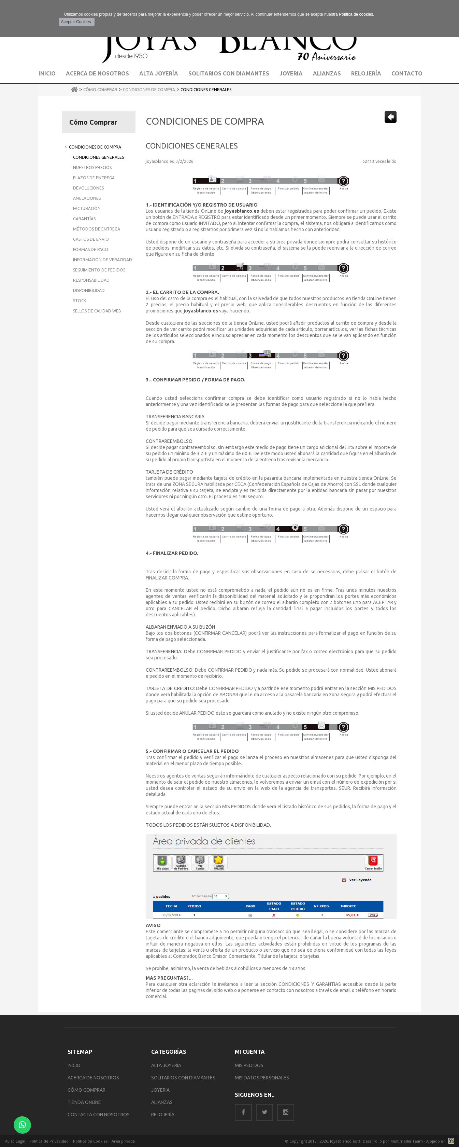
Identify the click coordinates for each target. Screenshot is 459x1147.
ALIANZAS (162, 1102)
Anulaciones (87, 198)
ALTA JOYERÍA (166, 1065)
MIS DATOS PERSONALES (262, 1077)
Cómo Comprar (100, 89)
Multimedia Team (406, 1141)
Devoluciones (88, 188)
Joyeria (291, 73)
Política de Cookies (90, 1141)
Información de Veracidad (102, 259)
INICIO (74, 1065)
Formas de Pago (90, 249)
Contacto (406, 73)
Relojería (366, 73)
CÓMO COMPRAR (86, 1090)
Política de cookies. (356, 14)
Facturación (87, 208)
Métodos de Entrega (96, 229)
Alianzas (327, 73)
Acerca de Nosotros (97, 73)
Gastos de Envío (91, 239)
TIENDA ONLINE (84, 1102)
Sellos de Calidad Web (97, 311)
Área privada (123, 1141)
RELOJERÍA (162, 1114)
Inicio (47, 73)
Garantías (84, 218)
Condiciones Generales (206, 89)
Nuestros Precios (92, 167)
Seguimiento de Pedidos (99, 270)
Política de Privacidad (49, 1141)
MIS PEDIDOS (249, 1065)
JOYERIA (160, 1090)
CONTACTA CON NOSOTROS (99, 1114)
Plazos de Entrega (94, 178)
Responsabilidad (91, 280)
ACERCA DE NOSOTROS (93, 1077)
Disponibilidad (89, 290)
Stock (79, 300)
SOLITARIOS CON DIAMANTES (183, 1077)
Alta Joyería (158, 73)
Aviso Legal (15, 1141)
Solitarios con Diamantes (228, 73)
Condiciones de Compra (149, 89)
